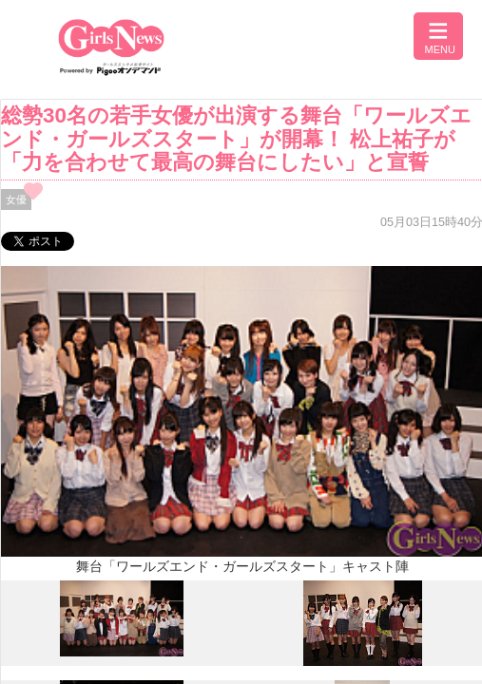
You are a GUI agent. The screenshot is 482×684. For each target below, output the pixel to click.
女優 (16, 199)
